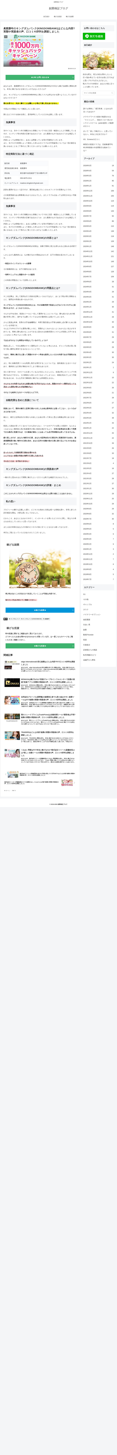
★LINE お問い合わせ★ (40, 77)
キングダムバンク (14, 619)
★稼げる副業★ (40, 610)
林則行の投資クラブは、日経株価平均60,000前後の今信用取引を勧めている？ (14, 925)
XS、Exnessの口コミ (10, 917)
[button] (25, 868)
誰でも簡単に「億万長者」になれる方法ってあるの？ (14, 885)
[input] (15, 868)
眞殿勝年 (46, 619)
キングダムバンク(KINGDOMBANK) (31, 619)
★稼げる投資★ (40, 646)
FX (5, 619)
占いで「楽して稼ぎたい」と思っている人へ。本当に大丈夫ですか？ (14, 909)
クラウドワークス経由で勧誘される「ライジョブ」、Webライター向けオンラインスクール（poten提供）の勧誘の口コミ (14, 896)
